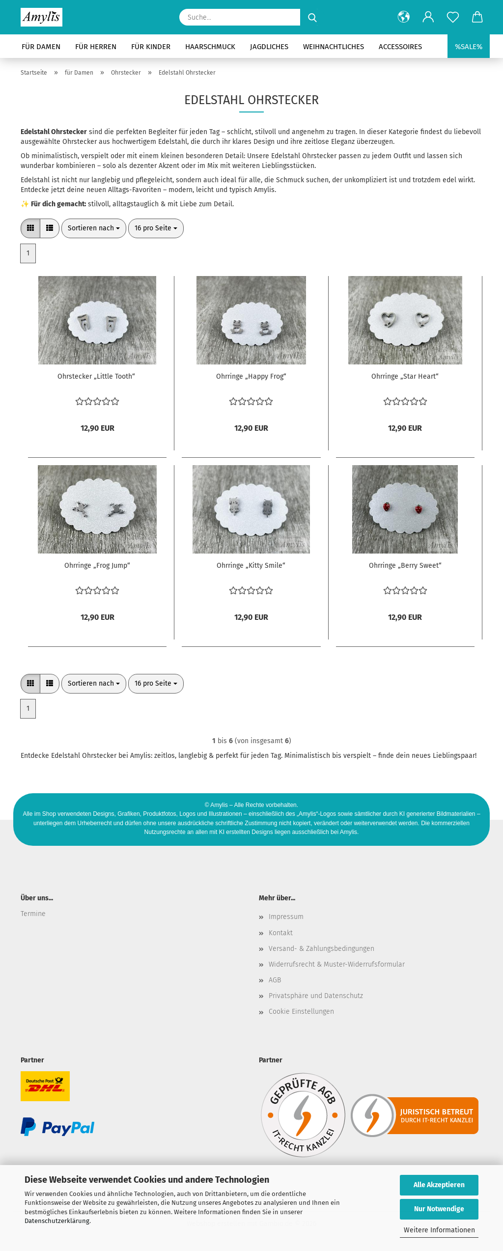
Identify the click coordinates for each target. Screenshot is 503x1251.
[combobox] (93, 228)
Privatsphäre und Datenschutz (316, 996)
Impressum (286, 917)
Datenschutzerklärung (57, 1220)
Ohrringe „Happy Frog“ (251, 376)
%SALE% (468, 46)
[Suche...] (312, 17)
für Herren (95, 46)
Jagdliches (269, 46)
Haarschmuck (210, 46)
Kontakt (281, 933)
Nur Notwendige (439, 1209)
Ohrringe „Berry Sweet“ (405, 565)
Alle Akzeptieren (439, 1185)
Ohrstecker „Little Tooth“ (97, 376)
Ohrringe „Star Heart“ (405, 376)
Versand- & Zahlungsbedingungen (321, 949)
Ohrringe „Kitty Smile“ (251, 565)
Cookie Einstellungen (301, 1011)
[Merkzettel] (453, 17)
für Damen (41, 46)
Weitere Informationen (439, 1230)
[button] (403, 17)
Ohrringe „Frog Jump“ (97, 565)
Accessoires (400, 46)
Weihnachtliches (333, 46)
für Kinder (150, 46)
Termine (33, 914)
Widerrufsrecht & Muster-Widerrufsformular (337, 964)
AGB (275, 980)
